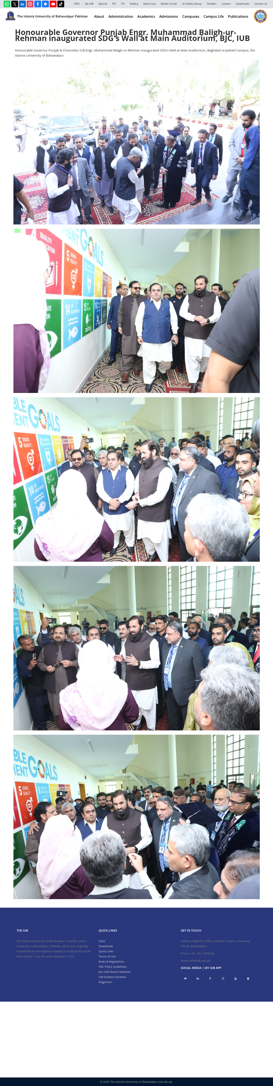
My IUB (89, 4)
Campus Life (213, 16)
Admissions (168, 16)
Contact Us (260, 4)
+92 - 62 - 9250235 (202, 953)
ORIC (77, 4)
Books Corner (169, 4)
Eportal (103, 4)
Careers (226, 4)
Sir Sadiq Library (192, 4)
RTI (114, 4)
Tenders (211, 4)
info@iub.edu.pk (199, 961)
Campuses (190, 16)
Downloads (242, 4)
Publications (238, 16)
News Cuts (149, 4)
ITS (123, 4)
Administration (120, 16)
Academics (146, 16)
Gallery (134, 4)
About (99, 16)
